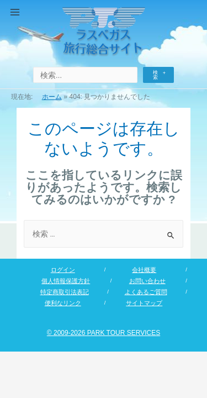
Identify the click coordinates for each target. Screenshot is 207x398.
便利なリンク (63, 303)
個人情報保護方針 (65, 280)
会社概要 (144, 269)
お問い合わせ (147, 280)
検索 (155, 75)
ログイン (63, 269)
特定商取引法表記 (64, 292)
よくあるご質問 (146, 292)
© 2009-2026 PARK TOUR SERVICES (103, 333)
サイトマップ (144, 303)
